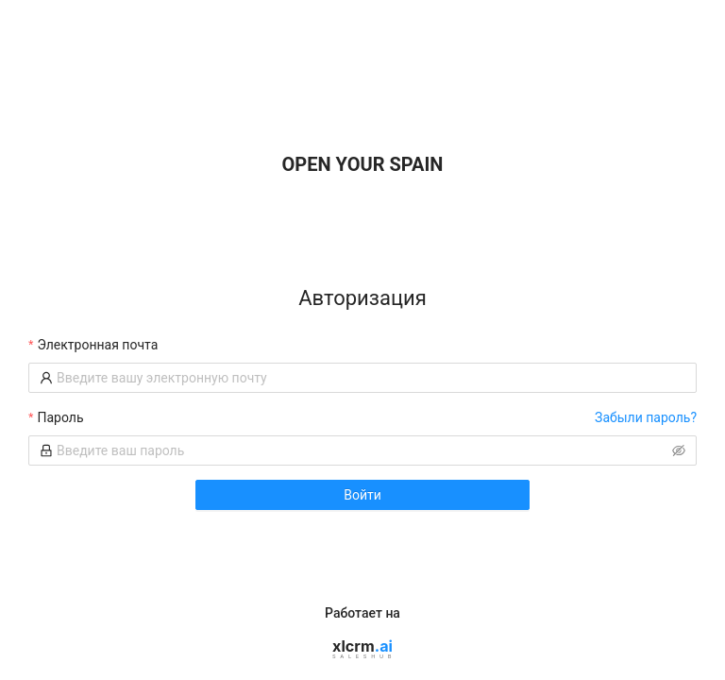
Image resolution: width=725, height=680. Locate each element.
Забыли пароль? (646, 417)
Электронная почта (97, 344)
